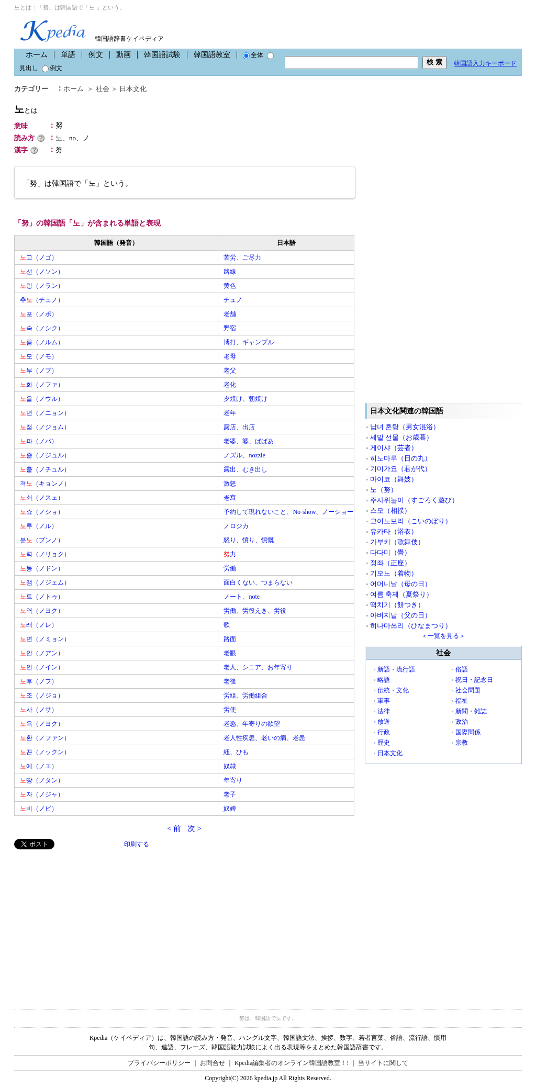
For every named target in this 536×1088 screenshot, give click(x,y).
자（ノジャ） (42, 794)
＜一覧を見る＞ (443, 636)
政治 (461, 721)
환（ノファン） (45, 738)
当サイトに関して (383, 1063)
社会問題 (468, 690)
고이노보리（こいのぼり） (411, 521)
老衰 (230, 497)
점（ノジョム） (45, 427)
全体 (253, 55)
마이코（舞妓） (394, 479)
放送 (383, 721)
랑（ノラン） (42, 285)
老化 (230, 384)
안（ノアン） (42, 653)
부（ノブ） (39, 370)
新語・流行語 (396, 669)
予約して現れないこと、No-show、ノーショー (288, 511)
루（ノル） (39, 526)
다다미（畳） (390, 552)
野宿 (230, 328)
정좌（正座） (390, 563)
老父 (230, 370)
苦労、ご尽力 (242, 257)
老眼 (230, 653)
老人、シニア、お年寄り (258, 667)
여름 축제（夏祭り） (401, 594)
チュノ (233, 300)
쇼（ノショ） (42, 511)
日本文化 (133, 89)
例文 (95, 55)
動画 (123, 55)
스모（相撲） (390, 510)
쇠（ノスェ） (42, 497)
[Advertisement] (92, 922)
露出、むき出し (245, 469)
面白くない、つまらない (258, 582)
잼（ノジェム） (45, 582)
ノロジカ (236, 526)
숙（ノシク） (42, 328)
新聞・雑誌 (471, 711)
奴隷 (230, 766)
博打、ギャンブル (249, 342)
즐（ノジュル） (45, 455)
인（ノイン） (42, 667)
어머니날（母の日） (400, 584)
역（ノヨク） (42, 610)
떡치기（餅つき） (397, 605)
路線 (230, 271)
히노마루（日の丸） (400, 458)
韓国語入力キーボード (485, 63)
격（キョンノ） (45, 483)
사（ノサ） (39, 709)
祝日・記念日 (474, 679)
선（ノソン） (42, 271)
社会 (102, 89)
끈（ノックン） (45, 752)
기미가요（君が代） (400, 469)
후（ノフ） (39, 681)
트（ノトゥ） (42, 596)
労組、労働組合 (245, 695)
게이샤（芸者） (394, 448)
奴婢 (230, 808)
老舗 (230, 314)
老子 (230, 794)
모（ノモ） (39, 356)
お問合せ (212, 1063)
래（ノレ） (39, 625)
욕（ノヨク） (42, 723)
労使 (230, 709)
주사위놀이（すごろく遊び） (414, 500)
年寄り (233, 780)
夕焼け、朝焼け (245, 398)
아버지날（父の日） (400, 615)
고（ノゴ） (39, 257)
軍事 (383, 700)
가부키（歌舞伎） (397, 542)
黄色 (230, 285)
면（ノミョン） (45, 639)
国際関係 (468, 732)
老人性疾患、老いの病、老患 (264, 738)
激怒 (230, 483)
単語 (68, 55)
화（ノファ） (42, 384)
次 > (194, 828)
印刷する (136, 844)
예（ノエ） (39, 766)
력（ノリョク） (45, 554)
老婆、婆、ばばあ (249, 441)
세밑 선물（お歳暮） (401, 437)
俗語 (461, 669)
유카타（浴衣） (394, 531)
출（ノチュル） (45, 469)
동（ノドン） (42, 568)
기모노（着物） (394, 573)
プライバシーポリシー (159, 1063)
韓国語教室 (212, 55)
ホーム (37, 55)
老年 (230, 413)
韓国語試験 (162, 55)
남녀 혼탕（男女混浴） (405, 427)
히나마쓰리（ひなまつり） (411, 626)
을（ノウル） (42, 398)
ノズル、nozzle (244, 455)
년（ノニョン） (45, 413)
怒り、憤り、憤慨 (249, 540)
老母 (230, 356)
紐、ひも (236, 752)
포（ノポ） (39, 314)
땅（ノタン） (42, 780)
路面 (230, 639)
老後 (230, 681)
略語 (383, 679)
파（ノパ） (39, 441)
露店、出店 (239, 427)
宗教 (461, 742)
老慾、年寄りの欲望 (252, 723)
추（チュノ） (42, 300)
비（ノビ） (39, 808)
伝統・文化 (393, 690)
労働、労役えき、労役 (255, 610)
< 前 (174, 828)
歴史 (383, 742)
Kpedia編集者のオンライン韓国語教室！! (291, 1063)
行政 (383, 732)
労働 (230, 568)
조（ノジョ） (42, 695)
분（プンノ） (42, 540)
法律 (383, 711)
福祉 (461, 700)
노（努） (383, 489)
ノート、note (242, 596)
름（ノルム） (42, 342)
